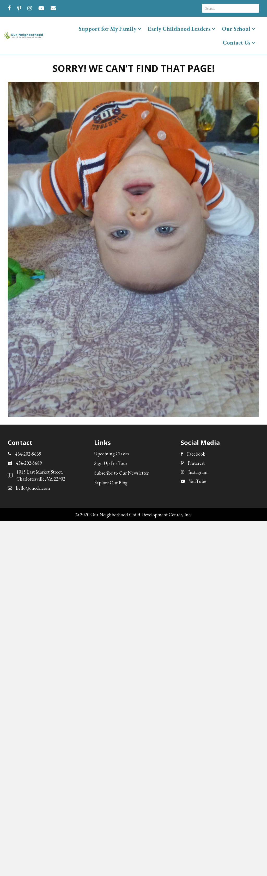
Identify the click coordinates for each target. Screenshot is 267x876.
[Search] (230, 8)
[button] (139, 29)
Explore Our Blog (111, 483)
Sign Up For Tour (110, 463)
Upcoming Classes (111, 454)
